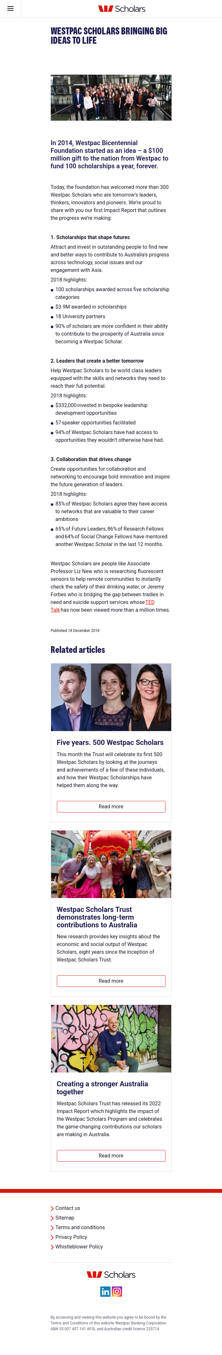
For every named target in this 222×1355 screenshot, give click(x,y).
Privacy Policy (71, 1237)
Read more (111, 806)
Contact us (68, 1208)
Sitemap (65, 1218)
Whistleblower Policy (79, 1247)
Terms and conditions (80, 1227)
